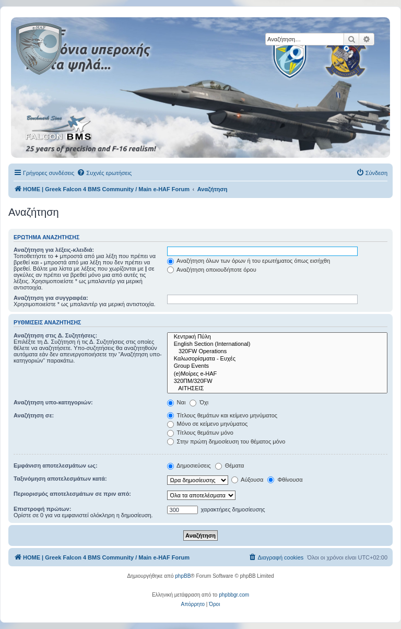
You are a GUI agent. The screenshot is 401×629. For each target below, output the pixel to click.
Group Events (277, 366)
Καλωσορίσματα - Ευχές (277, 359)
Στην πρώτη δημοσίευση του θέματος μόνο (226, 441)
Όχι (199, 402)
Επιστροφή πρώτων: (42, 509)
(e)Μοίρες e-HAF (277, 374)
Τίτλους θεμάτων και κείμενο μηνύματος (222, 415)
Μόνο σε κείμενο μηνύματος (207, 424)
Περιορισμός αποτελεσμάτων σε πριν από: (72, 494)
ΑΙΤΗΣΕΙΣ (277, 388)
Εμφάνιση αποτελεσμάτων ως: (56, 465)
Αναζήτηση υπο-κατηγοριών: (53, 402)
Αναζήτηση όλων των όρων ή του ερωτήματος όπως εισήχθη (248, 261)
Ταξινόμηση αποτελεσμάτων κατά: (60, 478)
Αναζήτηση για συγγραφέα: (51, 298)
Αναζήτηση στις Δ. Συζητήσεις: (55, 335)
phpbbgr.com (234, 595)
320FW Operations (277, 351)
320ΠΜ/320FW (277, 381)
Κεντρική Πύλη (277, 337)
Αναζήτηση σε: (34, 415)
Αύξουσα (247, 479)
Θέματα (229, 465)
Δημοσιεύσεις (189, 465)
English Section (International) (277, 344)
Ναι (176, 402)
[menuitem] (104, 173)
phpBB (183, 576)
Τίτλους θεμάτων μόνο (200, 432)
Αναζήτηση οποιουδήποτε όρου (211, 269)
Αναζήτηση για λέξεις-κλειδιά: (54, 250)
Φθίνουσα (284, 479)
